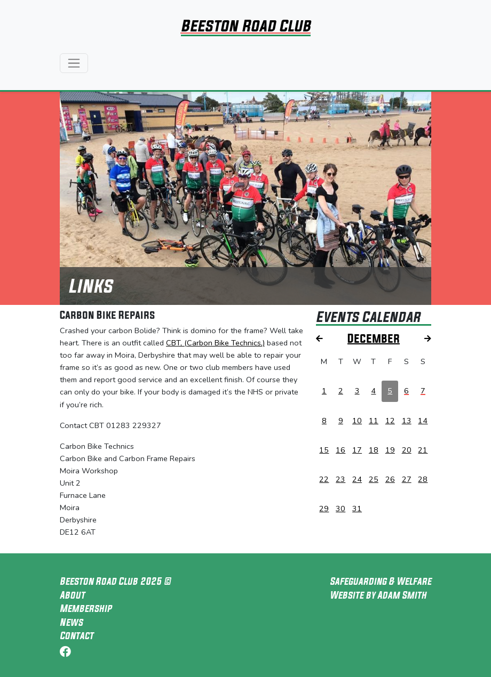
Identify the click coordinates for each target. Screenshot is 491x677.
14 (422, 420)
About (72, 595)
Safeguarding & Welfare (380, 581)
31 (357, 508)
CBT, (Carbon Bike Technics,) (215, 342)
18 (373, 450)
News (71, 622)
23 (340, 479)
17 (357, 450)
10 (357, 420)
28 (422, 479)
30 (340, 508)
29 (324, 508)
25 (373, 479)
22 (324, 479)
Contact (76, 635)
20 (406, 450)
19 (390, 450)
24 (357, 479)
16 (340, 450)
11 (373, 420)
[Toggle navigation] (74, 63)
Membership (86, 608)
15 (324, 450)
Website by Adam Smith (378, 595)
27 (406, 479)
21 (422, 450)
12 (390, 420)
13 (406, 420)
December (373, 338)
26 (390, 479)
